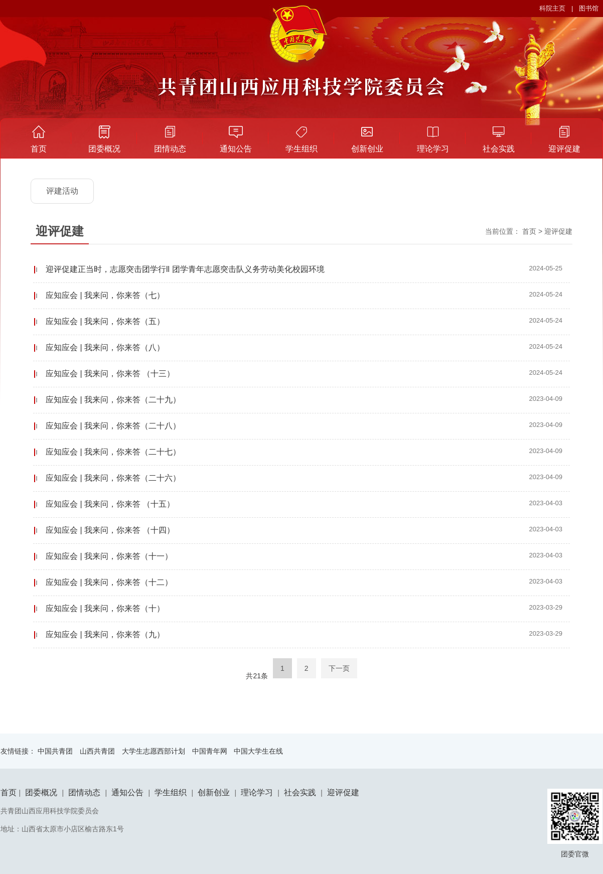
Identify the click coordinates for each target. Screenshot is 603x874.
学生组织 (301, 148)
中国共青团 (55, 751)
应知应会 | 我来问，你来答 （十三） (110, 373)
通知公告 (236, 148)
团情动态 (170, 148)
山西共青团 (97, 751)
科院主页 (552, 8)
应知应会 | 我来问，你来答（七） (105, 295)
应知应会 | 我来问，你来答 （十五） (110, 504)
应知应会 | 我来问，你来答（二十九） (113, 399)
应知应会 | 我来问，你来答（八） (105, 347)
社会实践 (499, 148)
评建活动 (62, 191)
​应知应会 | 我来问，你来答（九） (105, 634)
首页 (39, 148)
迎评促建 (564, 148)
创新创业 (367, 148)
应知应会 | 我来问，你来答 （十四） (110, 530)
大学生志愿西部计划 (153, 751)
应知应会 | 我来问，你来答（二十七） (113, 452)
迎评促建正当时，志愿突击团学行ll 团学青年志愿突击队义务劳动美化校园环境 (185, 269)
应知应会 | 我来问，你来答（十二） (109, 582)
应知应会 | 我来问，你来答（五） (105, 321)
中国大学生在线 (258, 751)
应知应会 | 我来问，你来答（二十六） (113, 478)
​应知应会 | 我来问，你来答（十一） (109, 556)
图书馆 (588, 8)
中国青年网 (209, 751)
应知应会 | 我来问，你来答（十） (105, 608)
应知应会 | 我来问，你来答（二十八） (113, 425)
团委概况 (104, 148)
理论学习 (433, 148)
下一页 (339, 668)
